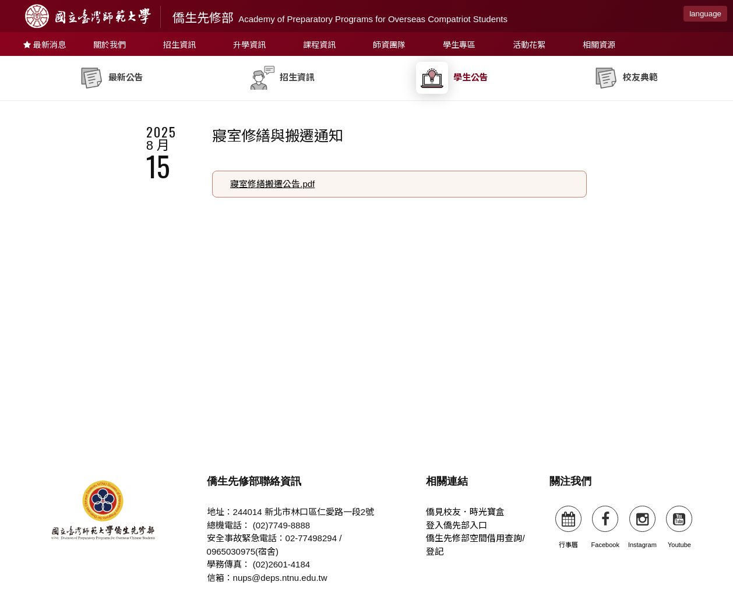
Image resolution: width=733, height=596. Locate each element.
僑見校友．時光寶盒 (465, 512)
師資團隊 (389, 45)
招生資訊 (179, 45)
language (705, 13)
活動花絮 (529, 45)
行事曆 (568, 527)
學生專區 (459, 45)
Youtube (679, 527)
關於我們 (109, 45)
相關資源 (599, 45)
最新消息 (44, 45)
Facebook (605, 527)
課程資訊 (319, 45)
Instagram (642, 527)
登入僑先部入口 (456, 525)
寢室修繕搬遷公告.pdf (272, 184)
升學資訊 (249, 45)
